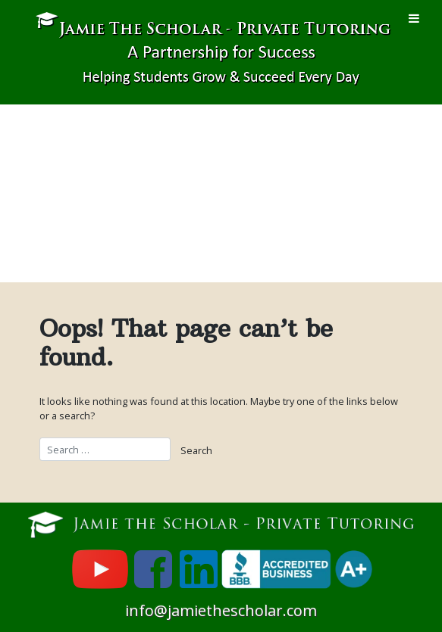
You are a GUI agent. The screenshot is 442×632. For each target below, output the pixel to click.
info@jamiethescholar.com (221, 610)
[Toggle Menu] (413, 18)
